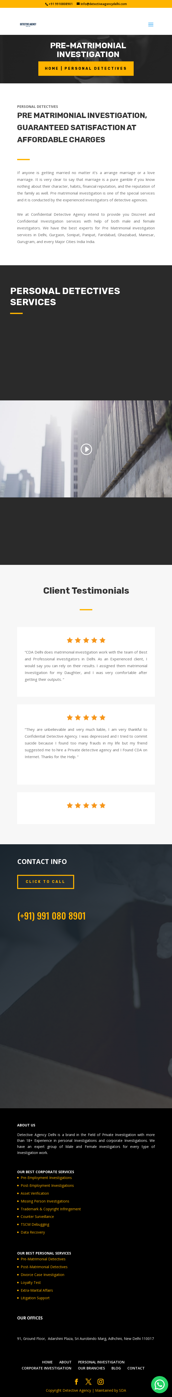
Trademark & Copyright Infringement (51, 1209)
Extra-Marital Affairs (37, 1290)
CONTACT (136, 1368)
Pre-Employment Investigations (46, 1177)
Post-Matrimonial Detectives (44, 1266)
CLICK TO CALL (46, 882)
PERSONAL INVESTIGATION (101, 1362)
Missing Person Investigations (45, 1201)
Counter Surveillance (37, 1216)
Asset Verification (35, 1193)
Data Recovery (33, 1232)
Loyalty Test (31, 1282)
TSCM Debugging (35, 1224)
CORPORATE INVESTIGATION (46, 1368)
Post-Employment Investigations (47, 1185)
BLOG (116, 1368)
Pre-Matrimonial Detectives (43, 1259)
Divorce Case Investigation (42, 1274)
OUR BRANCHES (91, 1368)
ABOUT (65, 1362)
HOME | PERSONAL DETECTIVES (86, 68)
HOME (47, 1362)
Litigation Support (35, 1297)
